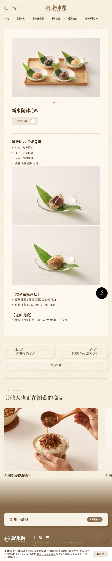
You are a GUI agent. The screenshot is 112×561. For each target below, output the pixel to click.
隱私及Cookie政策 (46, 553)
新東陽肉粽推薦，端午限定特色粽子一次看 (41, 320)
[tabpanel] (56, 67)
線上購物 (56, 519)
